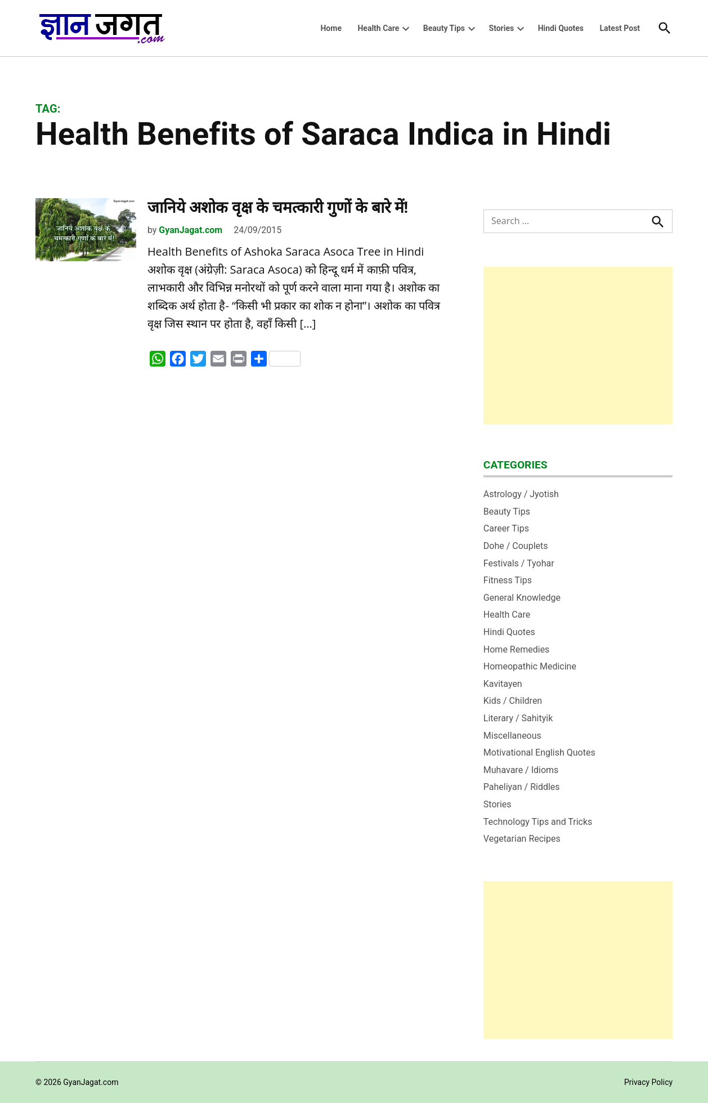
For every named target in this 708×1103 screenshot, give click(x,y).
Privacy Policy (648, 1082)
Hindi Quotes (561, 28)
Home (330, 28)
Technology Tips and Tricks (538, 821)
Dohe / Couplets (515, 546)
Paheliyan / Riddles (521, 787)
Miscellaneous (512, 735)
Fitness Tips (507, 580)
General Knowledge (522, 597)
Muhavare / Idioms (521, 770)
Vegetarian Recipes (522, 838)
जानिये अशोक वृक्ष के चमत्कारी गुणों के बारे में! (277, 207)
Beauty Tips (444, 28)
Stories (501, 28)
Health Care (378, 28)
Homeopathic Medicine (529, 666)
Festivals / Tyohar (518, 563)
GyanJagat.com (190, 230)
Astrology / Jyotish (521, 494)
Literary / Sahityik (518, 718)
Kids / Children (512, 700)
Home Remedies (516, 649)
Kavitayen (502, 683)
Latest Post (620, 28)
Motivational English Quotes (539, 752)
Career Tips (506, 528)
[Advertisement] (578, 346)
